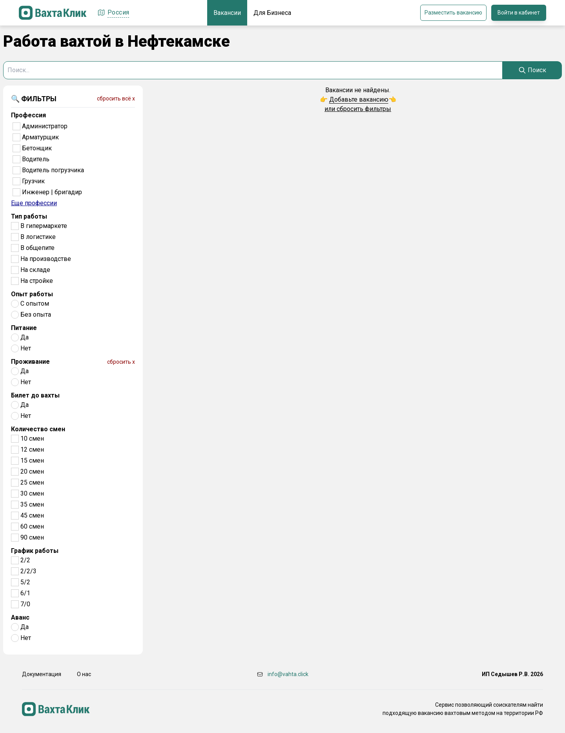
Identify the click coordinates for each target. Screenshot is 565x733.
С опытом (34, 303)
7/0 (25, 604)
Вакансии (227, 12)
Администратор (44, 126)
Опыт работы (32, 294)
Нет (25, 348)
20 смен (32, 471)
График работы (34, 550)
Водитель (35, 159)
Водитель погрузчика (53, 170)
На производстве (45, 259)
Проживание (30, 361)
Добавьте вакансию (358, 99)
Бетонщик (37, 148)
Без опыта (35, 314)
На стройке (36, 280)
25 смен (32, 482)
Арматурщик (40, 137)
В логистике (38, 237)
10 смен (32, 438)
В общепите (37, 248)
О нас (84, 674)
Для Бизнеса (272, 12)
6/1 (25, 593)
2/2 (25, 560)
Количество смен (38, 429)
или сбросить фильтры (357, 109)
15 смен (32, 460)
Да (24, 337)
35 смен (32, 504)
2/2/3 (28, 571)
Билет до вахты (35, 395)
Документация (41, 674)
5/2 (25, 582)
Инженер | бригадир (52, 192)
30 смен (32, 493)
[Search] (532, 70)
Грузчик (33, 181)
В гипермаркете (43, 226)
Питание (24, 328)
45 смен (32, 515)
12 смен (32, 449)
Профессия (28, 115)
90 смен (32, 537)
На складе (35, 270)
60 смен (32, 526)
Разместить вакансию (453, 12)
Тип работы (29, 216)
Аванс (20, 617)
